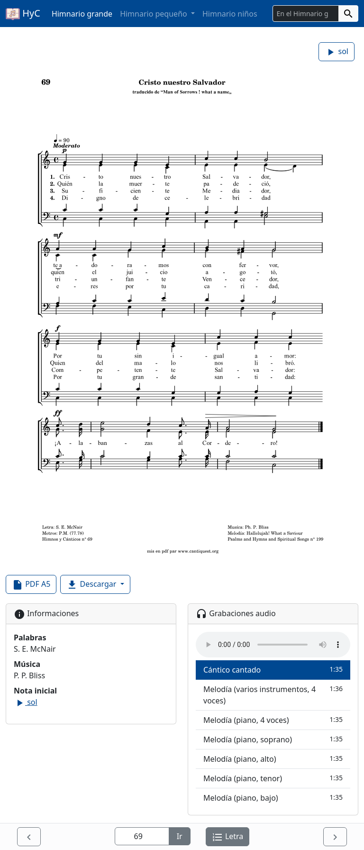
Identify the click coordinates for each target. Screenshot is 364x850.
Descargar (92, 585)
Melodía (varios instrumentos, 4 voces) (273, 695)
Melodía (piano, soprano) (273, 739)
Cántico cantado (273, 669)
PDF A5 (31, 585)
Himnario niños (229, 14)
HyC (23, 14)
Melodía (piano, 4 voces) (273, 719)
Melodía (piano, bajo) (273, 797)
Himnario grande (82, 14)
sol (336, 52)
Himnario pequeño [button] (154, 14)
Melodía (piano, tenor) (273, 778)
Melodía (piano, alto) (273, 758)
